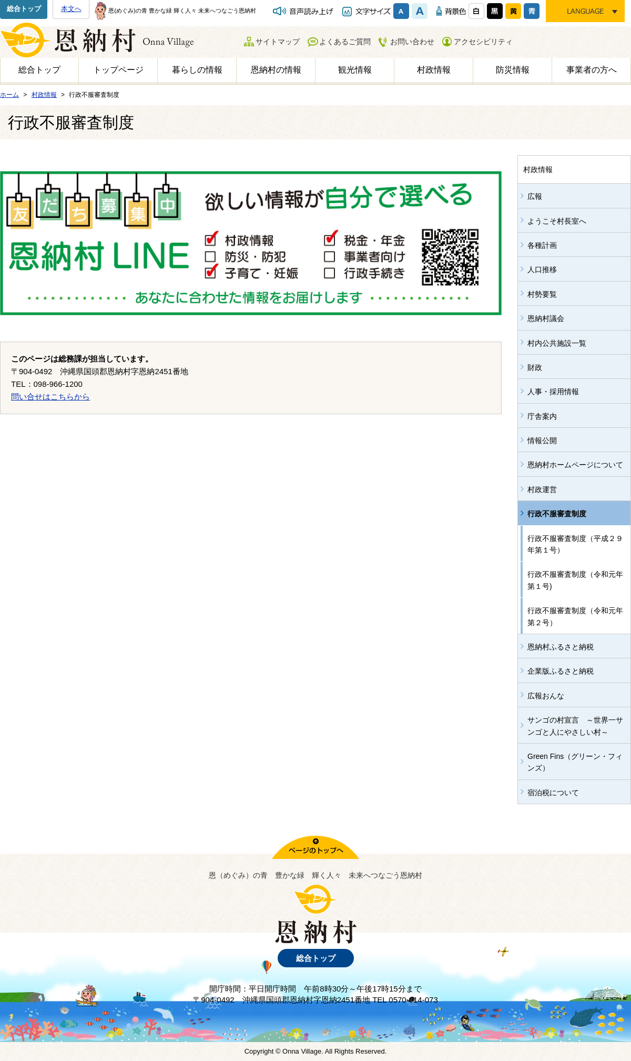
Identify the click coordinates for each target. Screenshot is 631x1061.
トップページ (118, 69)
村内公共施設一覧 (556, 343)
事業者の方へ (591, 69)
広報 (534, 196)
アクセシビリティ (483, 41)
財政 (534, 367)
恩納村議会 (545, 318)
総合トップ (24, 9)
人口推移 (542, 269)
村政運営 (542, 489)
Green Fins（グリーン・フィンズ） (575, 762)
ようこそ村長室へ (556, 221)
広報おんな (545, 696)
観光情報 (355, 69)
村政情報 (434, 69)
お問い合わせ (412, 41)
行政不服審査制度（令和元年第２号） (575, 616)
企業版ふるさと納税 (560, 671)
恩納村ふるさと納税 (560, 647)
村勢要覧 (542, 294)
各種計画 (542, 245)
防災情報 (513, 69)
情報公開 (542, 440)
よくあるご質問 (345, 41)
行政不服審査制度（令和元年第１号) (575, 580)
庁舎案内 (542, 416)
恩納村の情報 (276, 69)
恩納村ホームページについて (575, 465)
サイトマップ (278, 41)
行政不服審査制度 (556, 513)
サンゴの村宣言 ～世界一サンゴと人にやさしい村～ (575, 726)
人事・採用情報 (553, 391)
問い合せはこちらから (50, 396)
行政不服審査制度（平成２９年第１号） (575, 544)
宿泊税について (553, 792)
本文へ (71, 9)
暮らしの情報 (197, 69)
